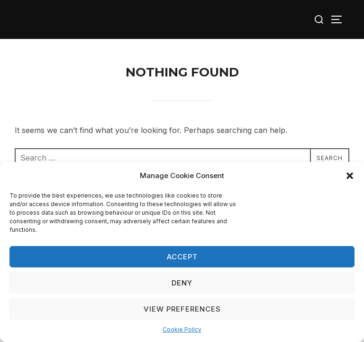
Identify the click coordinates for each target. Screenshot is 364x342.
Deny (182, 282)
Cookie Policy (182, 329)
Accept (182, 256)
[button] (350, 175)
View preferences (182, 309)
